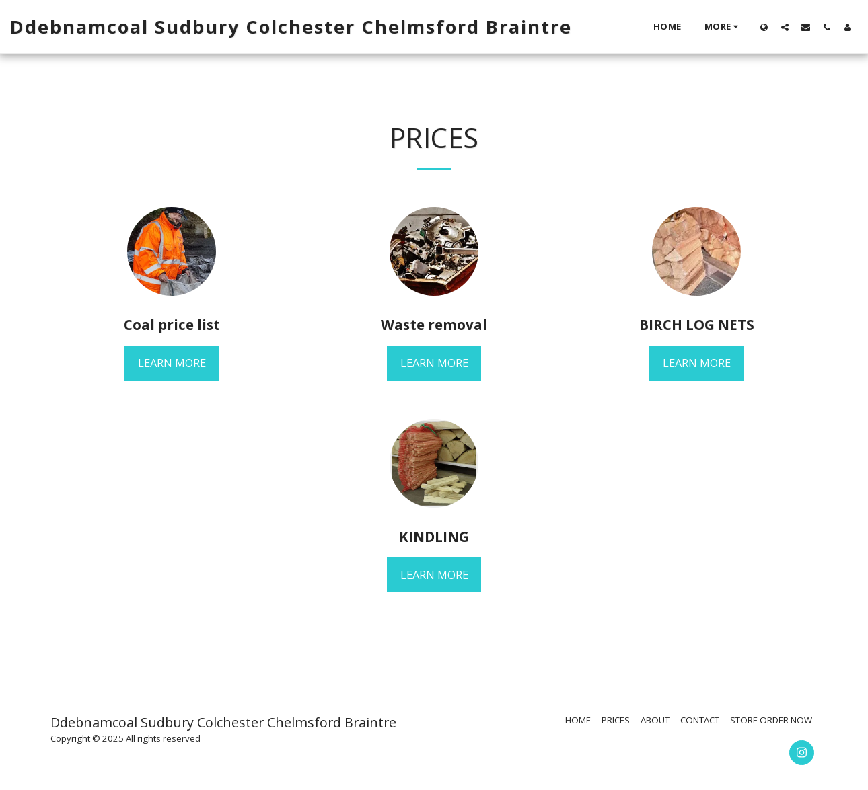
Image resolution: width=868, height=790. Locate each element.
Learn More (172, 362)
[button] (785, 27)
